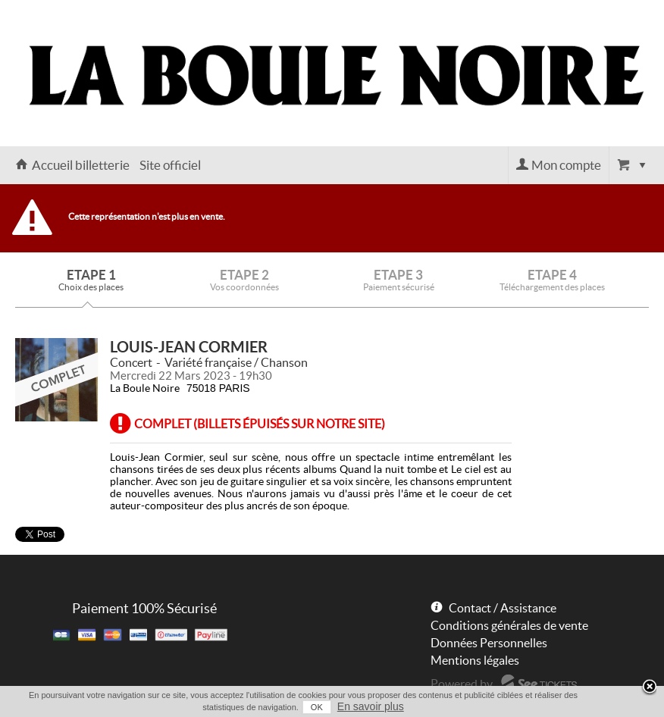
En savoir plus (370, 706)
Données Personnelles (489, 643)
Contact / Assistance (502, 608)
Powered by (462, 683)
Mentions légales (475, 660)
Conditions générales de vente (509, 625)
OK (317, 707)
